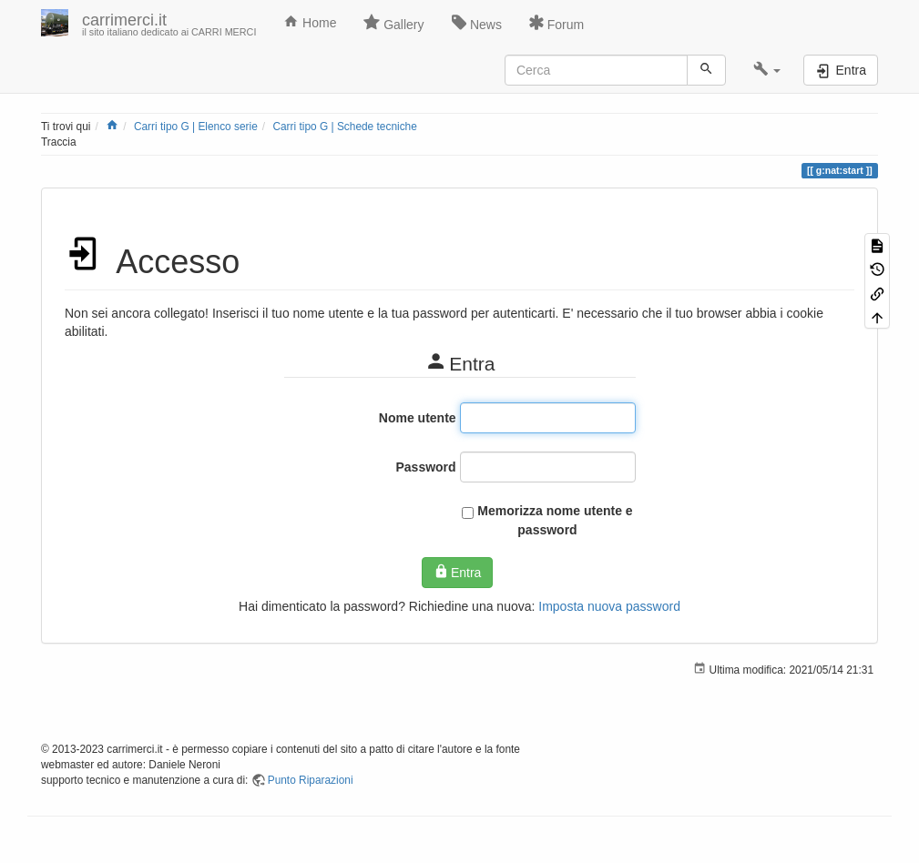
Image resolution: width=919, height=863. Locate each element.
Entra (458, 571)
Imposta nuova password (609, 606)
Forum (556, 23)
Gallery (393, 23)
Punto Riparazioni (310, 780)
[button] (767, 70)
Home (309, 22)
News (477, 23)
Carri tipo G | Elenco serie (196, 126)
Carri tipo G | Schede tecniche (344, 126)
